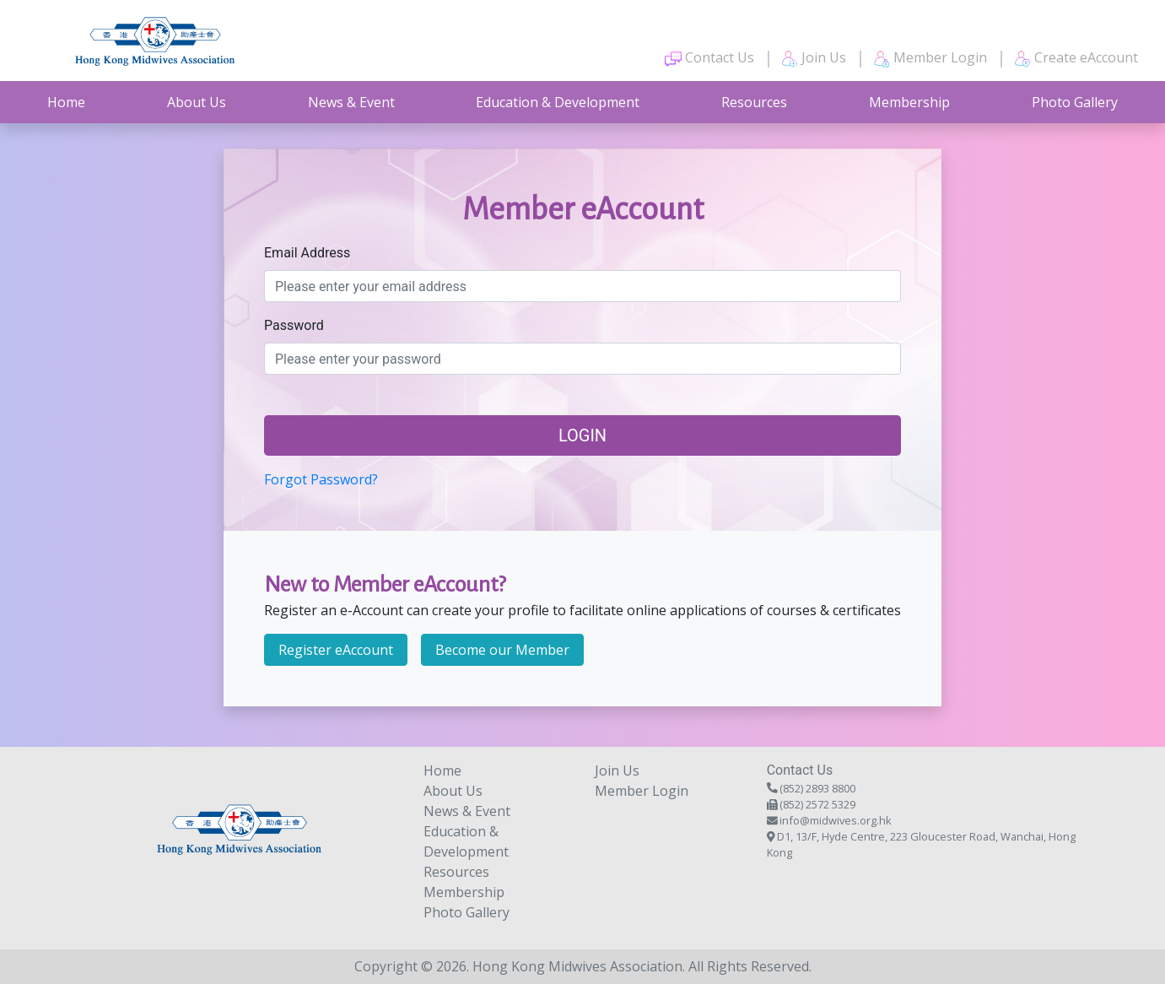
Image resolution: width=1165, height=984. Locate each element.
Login (582, 435)
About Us (196, 102)
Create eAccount (1076, 58)
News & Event (351, 102)
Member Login (930, 58)
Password (294, 325)
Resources (754, 102)
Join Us (813, 58)
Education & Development (557, 102)
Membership (909, 102)
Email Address (307, 253)
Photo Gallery (1075, 102)
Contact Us (709, 58)
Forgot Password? (321, 479)
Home (66, 102)
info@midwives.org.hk (835, 820)
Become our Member (502, 650)
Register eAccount (335, 650)
